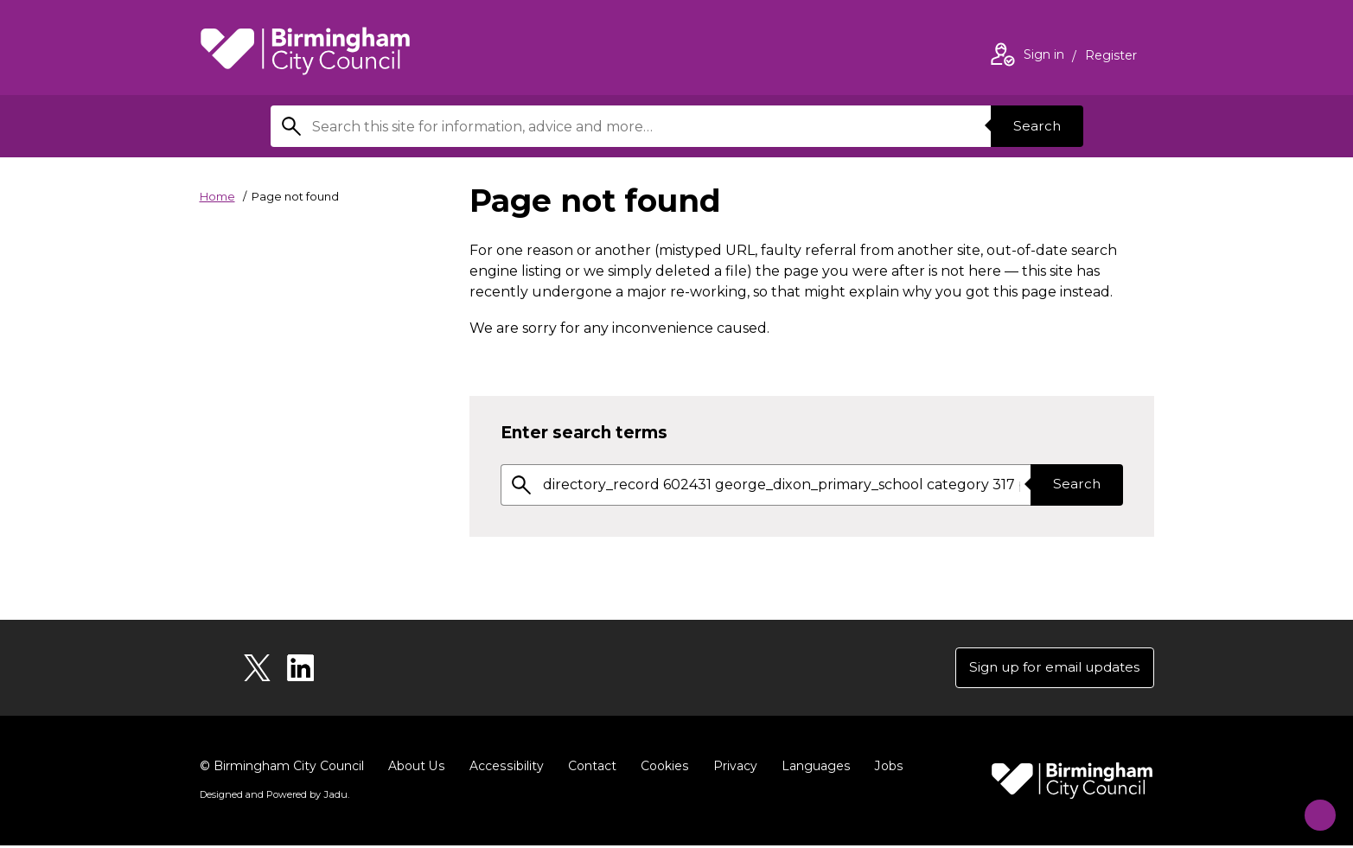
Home (217, 196)
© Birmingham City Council (282, 768)
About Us (416, 768)
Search (1035, 126)
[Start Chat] (1312, 807)
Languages (812, 768)
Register (1111, 57)
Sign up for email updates (1050, 668)
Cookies (662, 768)
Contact (589, 768)
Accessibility (505, 768)
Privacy (732, 768)
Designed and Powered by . (273, 797)
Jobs (884, 768)
